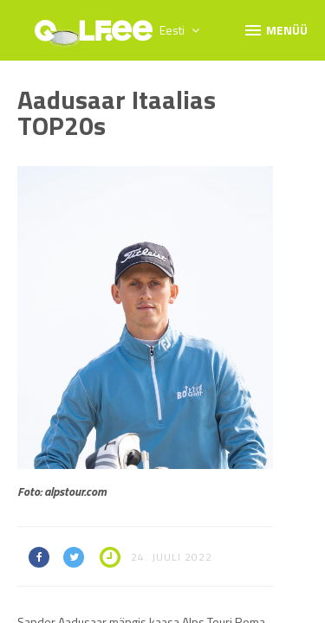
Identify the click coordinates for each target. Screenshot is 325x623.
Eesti (179, 30)
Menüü (275, 29)
